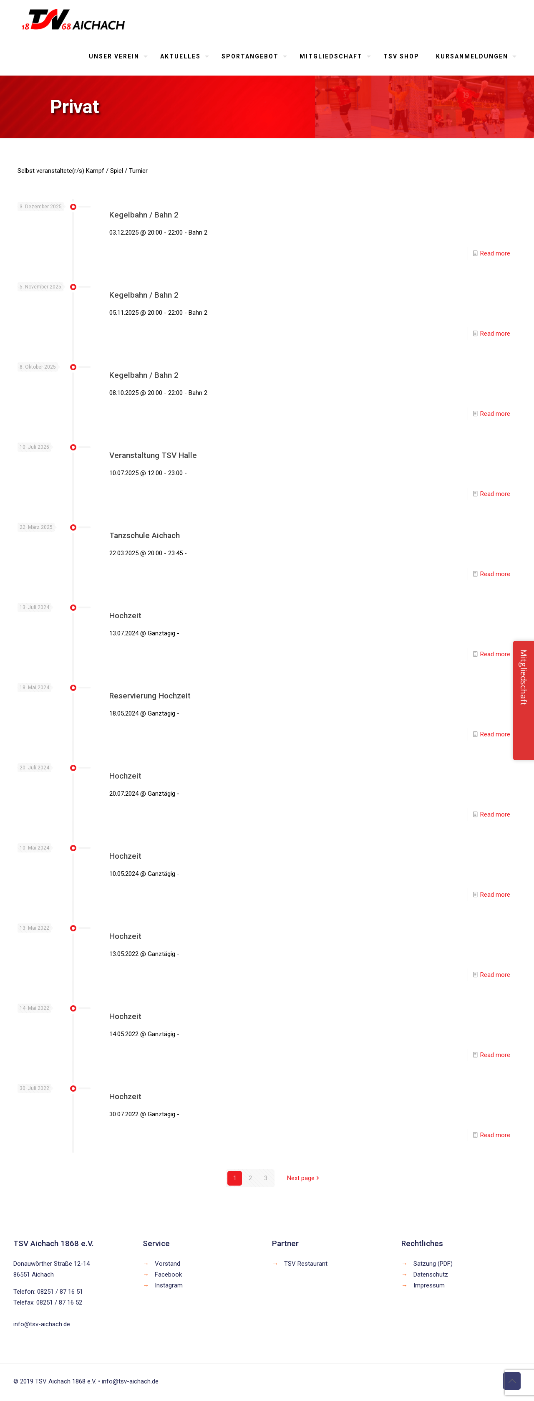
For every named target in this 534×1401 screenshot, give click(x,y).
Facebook (168, 1274)
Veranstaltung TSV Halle (153, 455)
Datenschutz (430, 1274)
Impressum (429, 1285)
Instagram (169, 1285)
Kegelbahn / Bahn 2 (144, 215)
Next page (304, 1178)
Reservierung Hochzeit (150, 695)
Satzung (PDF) (433, 1263)
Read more (495, 253)
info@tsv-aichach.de (41, 1324)
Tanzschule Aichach (144, 535)
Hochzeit (125, 615)
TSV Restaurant (305, 1263)
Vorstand (167, 1263)
